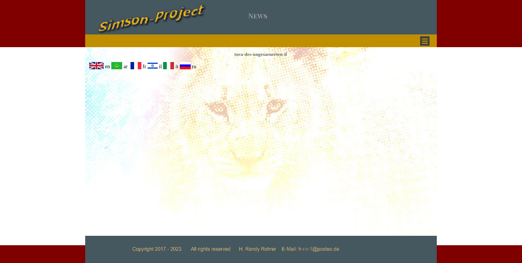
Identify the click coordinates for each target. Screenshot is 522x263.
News (258, 15)
